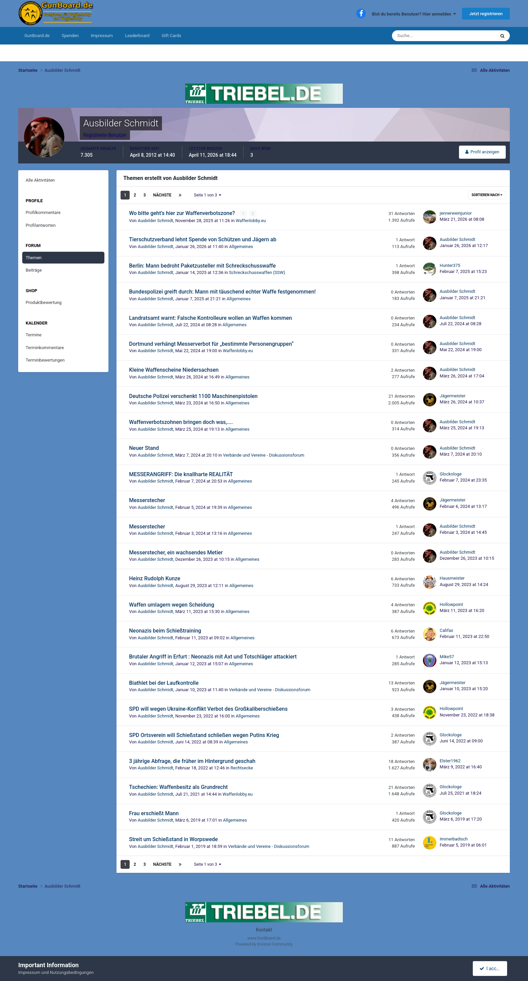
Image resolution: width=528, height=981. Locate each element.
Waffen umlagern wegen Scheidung (171, 604)
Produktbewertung (44, 302)
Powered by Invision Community (264, 944)
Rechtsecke (242, 767)
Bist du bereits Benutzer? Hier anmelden (414, 14)
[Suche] (423, 35)
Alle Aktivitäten (40, 180)
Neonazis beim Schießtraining (165, 630)
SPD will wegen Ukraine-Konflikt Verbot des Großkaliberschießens (208, 709)
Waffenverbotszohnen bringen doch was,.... (181, 422)
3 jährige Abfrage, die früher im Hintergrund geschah (192, 761)
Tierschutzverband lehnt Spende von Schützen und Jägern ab (202, 239)
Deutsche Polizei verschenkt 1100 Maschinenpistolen (193, 396)
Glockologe (451, 474)
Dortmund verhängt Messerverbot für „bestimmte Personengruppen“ (211, 344)
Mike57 (447, 656)
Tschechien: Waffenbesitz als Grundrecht (178, 787)
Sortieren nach (486, 195)
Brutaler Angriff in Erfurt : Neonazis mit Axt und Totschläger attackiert (213, 656)
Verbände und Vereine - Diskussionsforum (263, 455)
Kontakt (264, 929)
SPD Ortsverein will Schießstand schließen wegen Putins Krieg (204, 735)
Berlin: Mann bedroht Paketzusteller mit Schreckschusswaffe (202, 266)
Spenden (70, 35)
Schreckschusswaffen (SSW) (257, 272)
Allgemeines (241, 246)
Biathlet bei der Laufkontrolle (164, 683)
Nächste (162, 195)
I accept (490, 968)
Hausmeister (452, 578)
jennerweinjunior (456, 213)
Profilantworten (41, 225)
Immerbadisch (454, 838)
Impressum (102, 35)
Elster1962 (450, 760)
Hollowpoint (451, 604)
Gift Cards (171, 35)
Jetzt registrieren (485, 13)
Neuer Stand (144, 448)
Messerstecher (147, 500)
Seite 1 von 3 (207, 195)
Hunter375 (450, 265)
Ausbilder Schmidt (155, 220)
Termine (33, 334)
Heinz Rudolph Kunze (154, 578)
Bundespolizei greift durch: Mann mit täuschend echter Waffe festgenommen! (222, 291)
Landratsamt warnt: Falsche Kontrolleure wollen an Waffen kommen (210, 317)
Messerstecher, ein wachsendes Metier (176, 552)
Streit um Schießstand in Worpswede (173, 839)
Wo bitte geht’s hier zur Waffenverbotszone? (182, 213)
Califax (446, 630)
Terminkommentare (45, 347)
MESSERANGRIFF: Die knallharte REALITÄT (181, 474)
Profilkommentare (43, 212)
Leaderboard (137, 35)
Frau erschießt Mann (153, 813)
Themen (33, 257)
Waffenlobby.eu (251, 220)
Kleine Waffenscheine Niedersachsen (174, 370)
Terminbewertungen (45, 360)
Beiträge (34, 270)
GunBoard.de (37, 35)
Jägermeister (453, 395)
